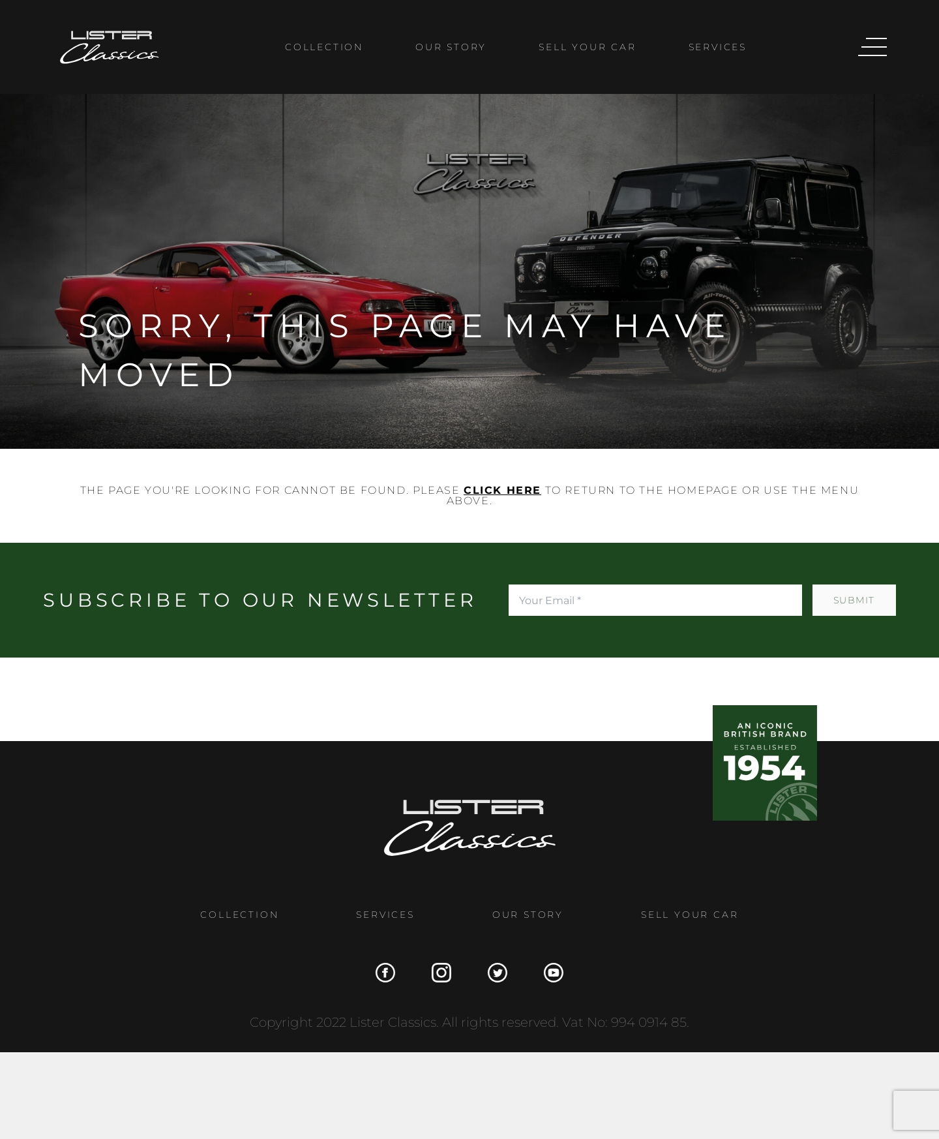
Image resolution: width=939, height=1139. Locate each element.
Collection (324, 47)
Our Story (450, 47)
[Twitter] (492, 972)
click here (502, 490)
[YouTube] (548, 972)
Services (718, 47)
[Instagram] (436, 972)
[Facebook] (380, 972)
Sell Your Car (587, 47)
